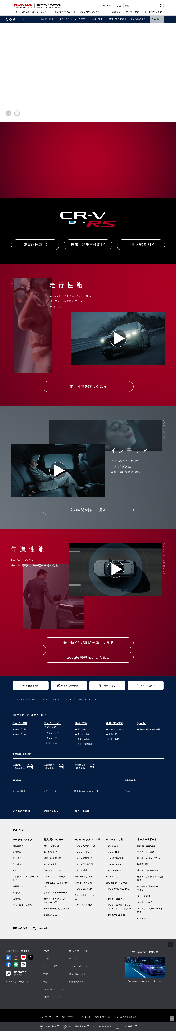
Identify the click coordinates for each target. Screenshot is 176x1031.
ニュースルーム (76, 974)
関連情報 (17, 780)
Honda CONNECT (117, 729)
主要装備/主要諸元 (22, 754)
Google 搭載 (81, 870)
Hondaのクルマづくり (87, 839)
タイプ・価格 (20, 723)
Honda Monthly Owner (57, 909)
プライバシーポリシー (66, 1017)
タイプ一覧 (20, 729)
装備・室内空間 (114, 723)
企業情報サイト (76, 982)
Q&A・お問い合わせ (78, 951)
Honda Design (83, 889)
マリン (46, 974)
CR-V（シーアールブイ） (65, 699)
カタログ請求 (19, 791)
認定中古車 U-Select (84, 791)
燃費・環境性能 (84, 744)
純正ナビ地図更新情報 (148, 870)
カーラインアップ (45, 699)
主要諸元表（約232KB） (50, 766)
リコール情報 (82, 811)
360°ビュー (52, 743)
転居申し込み (144, 902)
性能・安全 (81, 723)
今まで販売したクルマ (23, 905)
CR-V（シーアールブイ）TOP (29, 715)
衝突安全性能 (83, 739)
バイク (46, 959)
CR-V (17, 19)
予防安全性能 (83, 734)
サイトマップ (45, 1017)
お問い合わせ (155, 12)
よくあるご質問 (21, 811)
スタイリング (52, 733)
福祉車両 (17, 899)
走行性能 (81, 729)
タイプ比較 (20, 734)
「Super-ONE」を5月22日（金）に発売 (145, 981)
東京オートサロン (83, 877)
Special (141, 723)
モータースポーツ (77, 966)
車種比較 (17, 893)
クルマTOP (19, 829)
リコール (73, 959)
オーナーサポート (147, 839)
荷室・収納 (113, 739)
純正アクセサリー (52, 791)
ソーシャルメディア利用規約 (94, 1017)
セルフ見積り (138, 245)
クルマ (46, 951)
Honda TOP (17, 699)
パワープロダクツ (51, 966)
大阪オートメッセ (83, 883)
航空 (45, 982)
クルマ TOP (30, 699)
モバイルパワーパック (53, 989)
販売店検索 (33, 245)
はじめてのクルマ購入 (54, 877)
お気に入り (50, 915)
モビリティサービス (52, 997)
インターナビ (143, 918)
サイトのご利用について (126, 1017)
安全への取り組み (83, 905)
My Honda (40, 928)
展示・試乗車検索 (85, 245)
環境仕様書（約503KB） (82, 766)
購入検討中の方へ (53, 839)
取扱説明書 (130, 780)
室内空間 (112, 734)
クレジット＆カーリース (55, 893)
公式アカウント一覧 (15, 982)
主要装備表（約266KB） (19, 766)
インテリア (51, 738)
